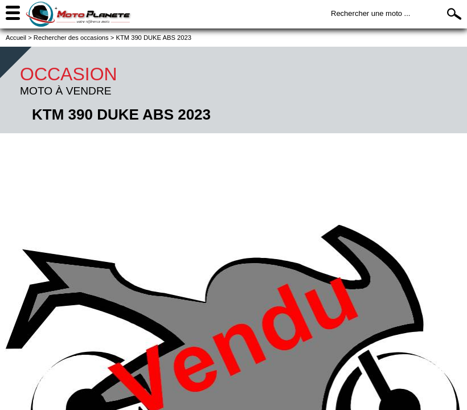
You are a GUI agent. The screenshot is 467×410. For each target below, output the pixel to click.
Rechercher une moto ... (370, 13)
